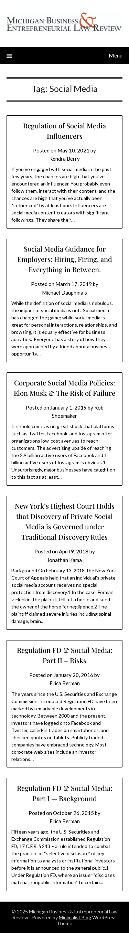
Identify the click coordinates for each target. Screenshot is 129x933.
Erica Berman (65, 683)
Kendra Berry (64, 159)
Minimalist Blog (75, 917)
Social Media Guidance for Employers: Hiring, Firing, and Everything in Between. (64, 259)
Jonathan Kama (64, 560)
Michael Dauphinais (64, 292)
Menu (115, 55)
